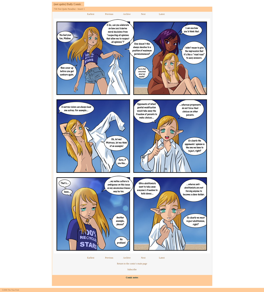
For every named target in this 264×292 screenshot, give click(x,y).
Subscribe (132, 269)
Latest (162, 14)
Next (143, 14)
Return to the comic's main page (132, 263)
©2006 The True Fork (10, 290)
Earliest (90, 14)
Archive (127, 14)
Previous (109, 14)
